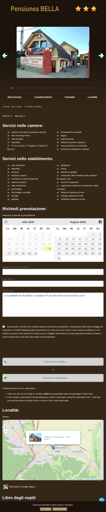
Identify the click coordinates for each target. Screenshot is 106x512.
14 (85, 244)
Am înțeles (45, 509)
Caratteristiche (43, 97)
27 (9, 253)
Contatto (70, 97)
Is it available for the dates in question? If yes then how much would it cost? (53, 305)
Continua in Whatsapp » (55, 378)
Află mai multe (60, 509)
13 (79, 244)
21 (85, 248)
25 (66, 253)
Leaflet (72, 479)
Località (92, 97)
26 (49, 248)
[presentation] (20, 348)
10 (59, 244)
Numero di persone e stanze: (15, 267)
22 (92, 248)
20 (79, 248)
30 (29, 253)
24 (59, 253)
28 (16, 253)
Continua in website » (55, 361)
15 (92, 244)
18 (66, 248)
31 (35, 253)
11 (66, 244)
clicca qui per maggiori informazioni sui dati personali (59, 333)
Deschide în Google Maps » (19, 487)
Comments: (7, 291)
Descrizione (14, 97)
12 (72, 244)
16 (99, 244)
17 (59, 248)
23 (99, 248)
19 (72, 248)
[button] (53, 447)
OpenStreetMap (90, 479)
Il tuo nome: (7, 279)
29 (22, 253)
